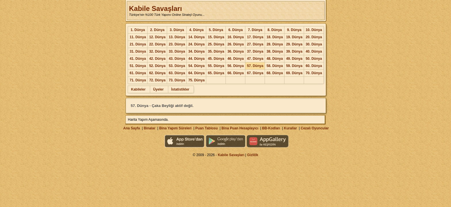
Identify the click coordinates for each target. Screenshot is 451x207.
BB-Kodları (271, 128)
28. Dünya (275, 44)
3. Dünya (177, 30)
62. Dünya (157, 73)
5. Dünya (216, 30)
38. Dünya (275, 51)
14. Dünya (196, 37)
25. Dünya (216, 44)
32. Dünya (157, 51)
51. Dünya (138, 66)
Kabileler (138, 89)
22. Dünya (157, 44)
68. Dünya (275, 73)
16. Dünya (236, 37)
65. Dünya (216, 73)
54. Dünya (196, 66)
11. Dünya (138, 37)
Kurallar (290, 128)
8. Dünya (274, 30)
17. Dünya (255, 37)
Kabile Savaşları (155, 8)
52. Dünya (157, 66)
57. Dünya (255, 66)
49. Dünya (294, 59)
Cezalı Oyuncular (314, 128)
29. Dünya (294, 44)
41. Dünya (138, 59)
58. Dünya (275, 66)
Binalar (150, 128)
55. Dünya (216, 66)
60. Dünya (314, 66)
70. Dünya (314, 73)
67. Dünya (255, 73)
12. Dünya (157, 37)
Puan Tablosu (206, 128)
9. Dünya (294, 30)
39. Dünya (294, 51)
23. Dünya (177, 44)
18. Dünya (275, 37)
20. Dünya (314, 37)
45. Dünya (216, 59)
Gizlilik (252, 155)
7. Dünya (255, 30)
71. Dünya (138, 80)
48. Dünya (275, 59)
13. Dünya (177, 37)
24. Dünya (196, 44)
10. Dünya (314, 30)
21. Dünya (138, 44)
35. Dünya (216, 51)
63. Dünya (177, 73)
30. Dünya (314, 44)
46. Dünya (236, 59)
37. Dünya (255, 51)
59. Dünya (294, 66)
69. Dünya (294, 73)
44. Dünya (196, 59)
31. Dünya (138, 51)
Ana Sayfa (131, 128)
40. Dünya (314, 51)
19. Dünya (294, 37)
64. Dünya (196, 73)
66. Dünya (236, 73)
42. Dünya (157, 59)
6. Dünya (235, 30)
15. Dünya (216, 37)
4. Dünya (196, 30)
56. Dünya (236, 66)
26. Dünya (236, 44)
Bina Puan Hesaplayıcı (239, 128)
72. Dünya (157, 80)
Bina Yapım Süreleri (175, 128)
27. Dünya (255, 44)
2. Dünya (157, 30)
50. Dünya (314, 59)
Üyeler (158, 89)
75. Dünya (196, 80)
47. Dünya (255, 59)
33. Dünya (177, 51)
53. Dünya (177, 66)
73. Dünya (177, 80)
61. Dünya (138, 73)
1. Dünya (138, 30)
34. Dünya (196, 51)
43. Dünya (177, 59)
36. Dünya (236, 51)
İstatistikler (180, 89)
